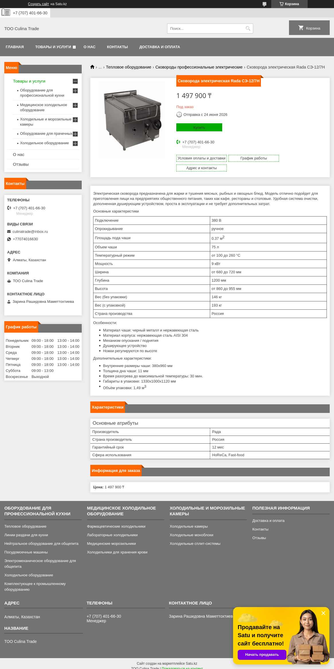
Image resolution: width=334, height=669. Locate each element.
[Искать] (248, 29)
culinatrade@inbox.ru (30, 231)
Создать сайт (38, 4)
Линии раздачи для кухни (26, 530)
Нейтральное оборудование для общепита (41, 538)
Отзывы (21, 164)
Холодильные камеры (189, 521)
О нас (90, 47)
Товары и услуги (53, 47)
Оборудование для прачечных (46, 133)
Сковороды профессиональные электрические (199, 67)
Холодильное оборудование (44, 143)
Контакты (117, 47)
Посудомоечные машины (26, 547)
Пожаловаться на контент (182, 664)
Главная (15, 47)
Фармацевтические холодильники (116, 521)
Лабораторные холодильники (112, 530)
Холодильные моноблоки (191, 530)
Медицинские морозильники (111, 538)
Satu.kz (191, 658)
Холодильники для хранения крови (117, 547)
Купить (199, 127)
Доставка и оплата (159, 47)
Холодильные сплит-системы (195, 538)
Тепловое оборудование (128, 67)
